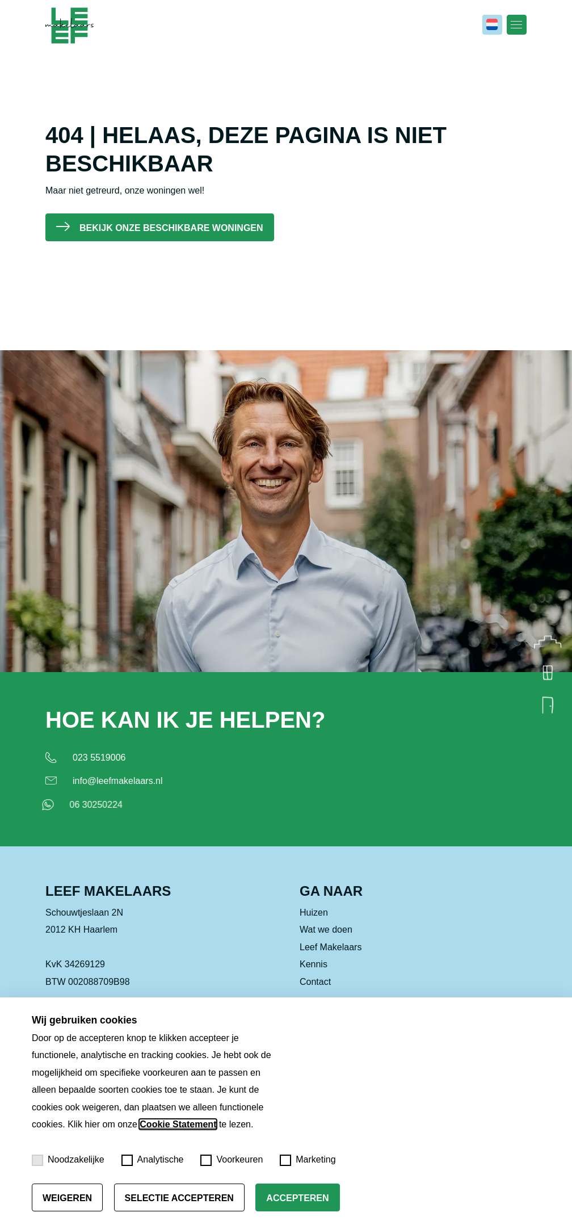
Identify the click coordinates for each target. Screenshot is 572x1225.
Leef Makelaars (330, 958)
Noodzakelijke (68, 1160)
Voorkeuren (231, 1160)
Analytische (152, 1160)
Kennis (313, 975)
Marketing (307, 1160)
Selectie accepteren (179, 1198)
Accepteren (297, 1198)
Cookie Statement (178, 1124)
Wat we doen (326, 941)
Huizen (314, 924)
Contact (315, 992)
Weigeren (67, 1198)
